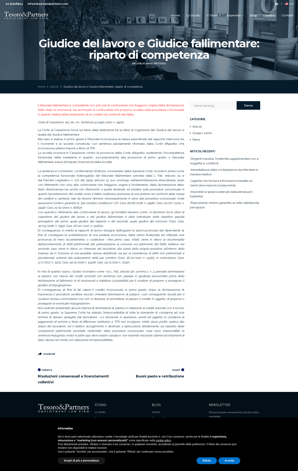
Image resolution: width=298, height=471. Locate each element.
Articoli (160, 63)
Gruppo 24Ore (202, 133)
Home (41, 86)
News (196, 139)
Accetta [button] (229, 460)
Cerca (248, 105)
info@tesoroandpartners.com (48, 3)
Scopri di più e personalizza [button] (81, 460)
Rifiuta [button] (207, 460)
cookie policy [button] (163, 440)
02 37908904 (14, 3)
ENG (289, 3)
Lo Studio (100, 412)
